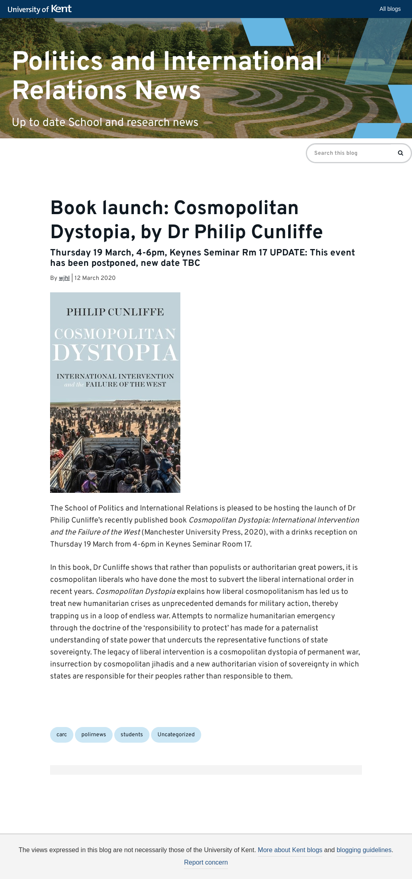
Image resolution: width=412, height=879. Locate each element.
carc (62, 734)
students (132, 734)
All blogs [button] (390, 9)
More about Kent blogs (290, 850)
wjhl (64, 278)
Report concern (206, 862)
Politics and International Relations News (167, 76)
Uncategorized (176, 734)
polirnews (93, 734)
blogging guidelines (364, 850)
